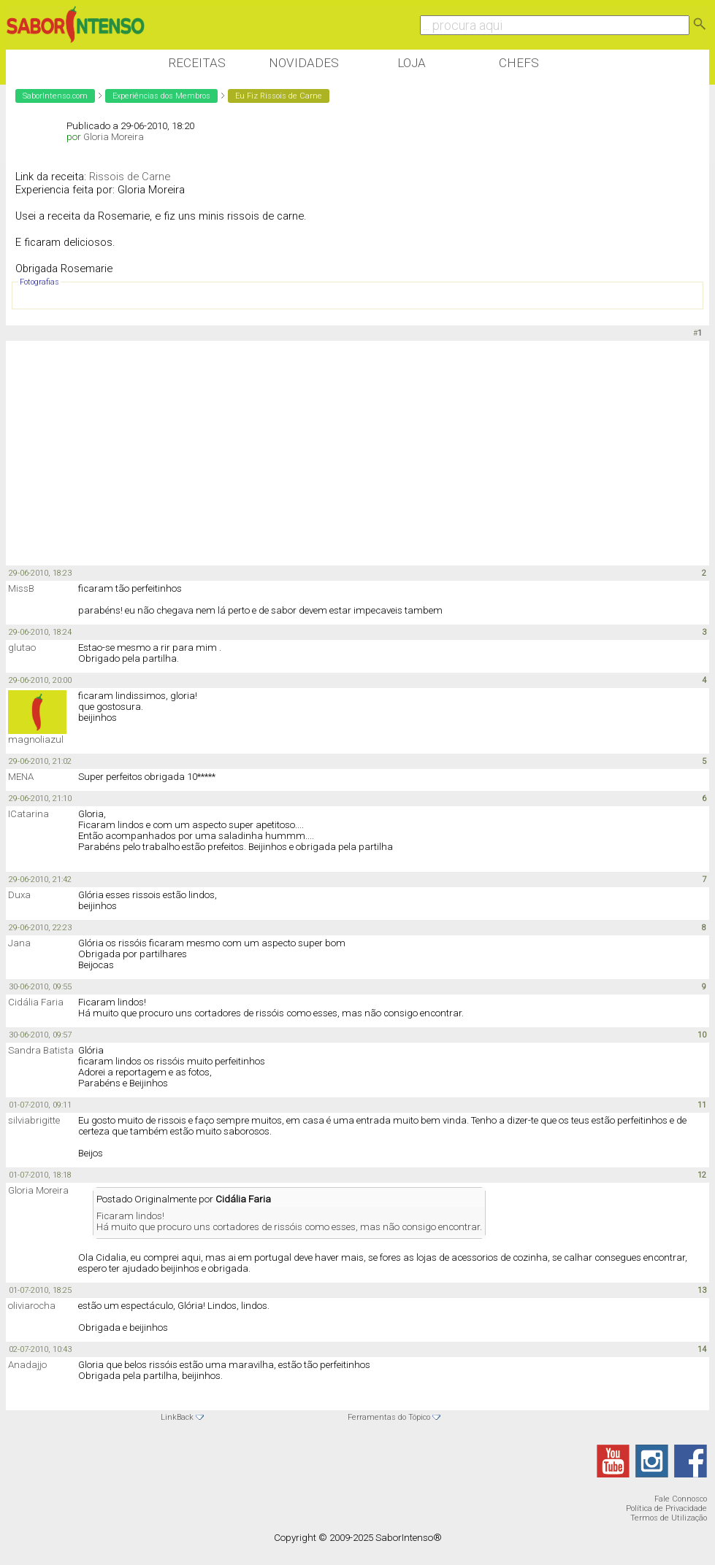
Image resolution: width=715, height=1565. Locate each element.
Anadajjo (27, 1364)
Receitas (197, 62)
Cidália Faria (36, 1002)
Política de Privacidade (666, 1508)
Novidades (304, 62)
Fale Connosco (680, 1499)
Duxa (19, 894)
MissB (21, 588)
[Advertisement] (272, 454)
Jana (19, 943)
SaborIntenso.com (55, 96)
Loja (411, 62)
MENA (21, 776)
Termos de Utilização (668, 1518)
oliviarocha (32, 1305)
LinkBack (177, 1417)
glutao (22, 647)
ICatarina (28, 813)
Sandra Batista (41, 1050)
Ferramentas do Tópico (389, 1417)
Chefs (519, 62)
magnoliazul (36, 739)
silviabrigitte (34, 1120)
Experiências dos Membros (161, 96)
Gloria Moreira (113, 136)
